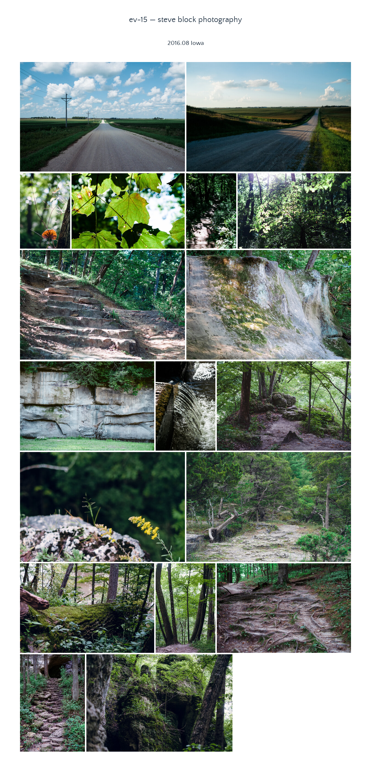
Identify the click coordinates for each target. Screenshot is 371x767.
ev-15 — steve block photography (185, 19)
